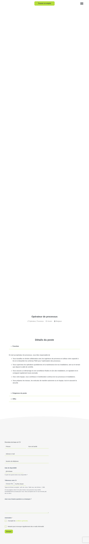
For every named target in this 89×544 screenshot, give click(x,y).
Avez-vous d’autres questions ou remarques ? (18, 499)
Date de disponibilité (11, 468)
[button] (81, 3)
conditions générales (22, 521)
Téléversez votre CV (11, 480)
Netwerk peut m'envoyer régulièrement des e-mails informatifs (26, 526)
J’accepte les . (18, 521)
